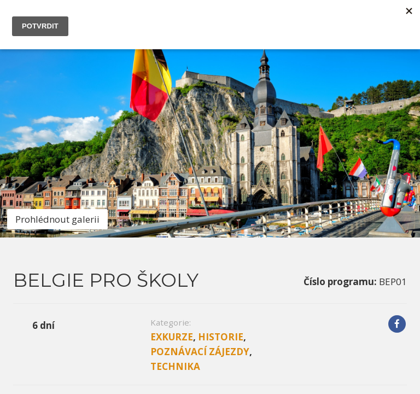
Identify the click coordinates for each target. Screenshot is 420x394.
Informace (49, 220)
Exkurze (171, 155)
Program (120, 220)
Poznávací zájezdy (199, 170)
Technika (175, 185)
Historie (220, 155)
